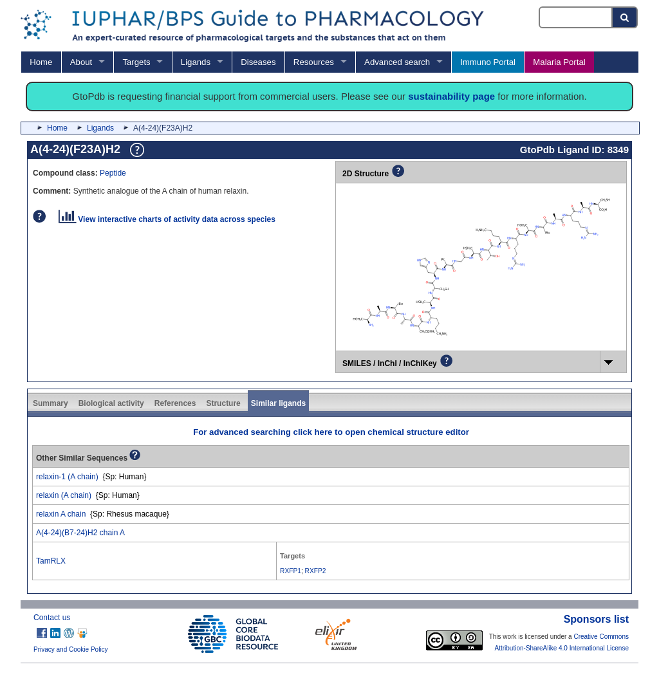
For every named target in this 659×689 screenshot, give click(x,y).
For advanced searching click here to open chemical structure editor (331, 432)
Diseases (258, 62)
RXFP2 (315, 570)
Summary (50, 403)
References (175, 403)
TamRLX (51, 560)
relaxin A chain (61, 514)
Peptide (113, 173)
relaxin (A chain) (63, 495)
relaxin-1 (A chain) (67, 476)
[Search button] (625, 17)
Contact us (51, 617)
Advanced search (397, 62)
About (81, 62)
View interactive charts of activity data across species (167, 219)
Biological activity (111, 403)
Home (41, 62)
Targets (136, 62)
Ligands (195, 62)
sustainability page (451, 96)
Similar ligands (278, 403)
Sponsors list (596, 619)
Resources (313, 62)
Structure (223, 403)
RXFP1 (290, 570)
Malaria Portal (559, 62)
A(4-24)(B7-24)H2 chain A (80, 532)
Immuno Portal (487, 62)
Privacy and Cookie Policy (70, 649)
